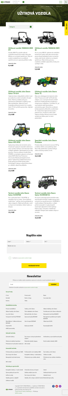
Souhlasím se (22, 258)
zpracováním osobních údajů (25, 258)
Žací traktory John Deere (49, 352)
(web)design (29, 391)
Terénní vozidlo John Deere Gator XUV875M (18, 194)
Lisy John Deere (10, 314)
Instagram (60, 386)
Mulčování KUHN (29, 326)
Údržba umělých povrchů (31, 372)
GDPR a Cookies (18, 393)
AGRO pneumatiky (10, 328)
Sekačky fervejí (47, 375)
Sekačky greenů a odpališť (12, 378)
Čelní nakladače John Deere (31, 311)
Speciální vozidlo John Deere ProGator (46, 141)
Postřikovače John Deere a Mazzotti (52, 311)
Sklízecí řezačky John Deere (12, 311)
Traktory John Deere (30, 308)
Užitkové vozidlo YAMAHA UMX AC (47, 49)
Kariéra (7, 300)
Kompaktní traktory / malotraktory (33, 354)
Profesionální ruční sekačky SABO (33, 352)
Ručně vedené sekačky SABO (50, 341)
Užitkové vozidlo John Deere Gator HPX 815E (19, 141)
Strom (42, 6)
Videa (26, 300)
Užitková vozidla (47, 354)
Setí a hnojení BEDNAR (30, 321)
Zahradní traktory (10, 336)
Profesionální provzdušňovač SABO (14, 352)
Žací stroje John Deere (11, 354)
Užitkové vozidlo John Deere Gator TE (46, 92)
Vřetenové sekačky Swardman (13, 341)
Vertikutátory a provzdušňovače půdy (52, 336)
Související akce (47, 298)
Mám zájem (66, 26)
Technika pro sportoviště (12, 366)
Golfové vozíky (9, 375)
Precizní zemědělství (11, 308)
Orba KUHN (9, 326)
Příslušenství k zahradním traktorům (15, 343)
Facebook (53, 386)
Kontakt (8, 298)
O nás (7, 295)
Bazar (44, 295)
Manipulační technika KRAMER (50, 314)
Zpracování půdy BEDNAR (31, 317)
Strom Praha (9, 292)
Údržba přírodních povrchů (49, 372)
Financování (28, 295)
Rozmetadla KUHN (47, 326)
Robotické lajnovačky (48, 378)
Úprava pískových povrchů (12, 372)
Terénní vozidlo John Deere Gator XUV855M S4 (45, 194)
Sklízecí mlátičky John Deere (50, 308)
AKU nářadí (27, 343)
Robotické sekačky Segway (31, 341)
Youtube (57, 386)
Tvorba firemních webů (20, 391)
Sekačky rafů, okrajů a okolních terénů (34, 378)
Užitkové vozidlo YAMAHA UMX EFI (20, 49)
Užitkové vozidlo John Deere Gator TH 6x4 (19, 92)
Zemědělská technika (11, 305)
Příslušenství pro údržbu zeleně (32, 357)
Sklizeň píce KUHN (47, 321)
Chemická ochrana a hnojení (31, 370)
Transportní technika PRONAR (13, 317)
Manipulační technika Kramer (13, 357)
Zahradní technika (10, 333)
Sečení (45, 370)
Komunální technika (49, 6)
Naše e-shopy (28, 298)
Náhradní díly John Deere (31, 314)
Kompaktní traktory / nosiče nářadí (14, 370)
